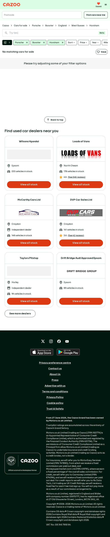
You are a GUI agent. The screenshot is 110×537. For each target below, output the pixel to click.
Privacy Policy (55, 397)
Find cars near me (95, 15)
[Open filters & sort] (7, 42)
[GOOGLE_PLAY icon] (68, 352)
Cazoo (5, 25)
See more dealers (20, 313)
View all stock (29, 184)
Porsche (36, 25)
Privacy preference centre (55, 362)
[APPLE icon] (41, 352)
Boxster (49, 25)
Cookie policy (55, 403)
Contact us (55, 368)
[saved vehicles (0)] (98, 4)
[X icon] (43, 341)
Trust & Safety (55, 408)
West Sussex (78, 25)
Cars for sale (20, 25)
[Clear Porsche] (27, 42)
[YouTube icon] (67, 341)
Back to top (55, 119)
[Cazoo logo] (11, 4)
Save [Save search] (101, 51)
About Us (55, 374)
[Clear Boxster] (44, 42)
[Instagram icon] (51, 341)
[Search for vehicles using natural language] (55, 32)
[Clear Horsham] (62, 42)
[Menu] (106, 5)
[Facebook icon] (59, 341)
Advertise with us (55, 385)
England (62, 25)
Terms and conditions (55, 391)
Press (55, 380)
